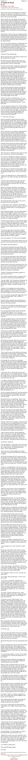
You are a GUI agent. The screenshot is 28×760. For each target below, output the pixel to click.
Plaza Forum (3, 753)
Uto (4, 4)
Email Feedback (4, 6)
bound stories (14, 759)
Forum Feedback (11, 6)
